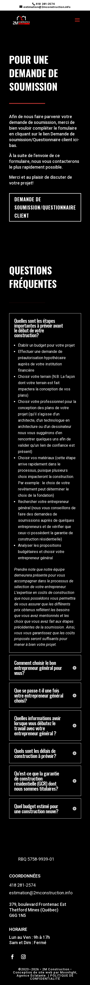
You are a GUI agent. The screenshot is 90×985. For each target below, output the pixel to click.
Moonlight (68, 972)
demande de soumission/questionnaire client (45, 207)
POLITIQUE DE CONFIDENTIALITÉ (51, 977)
